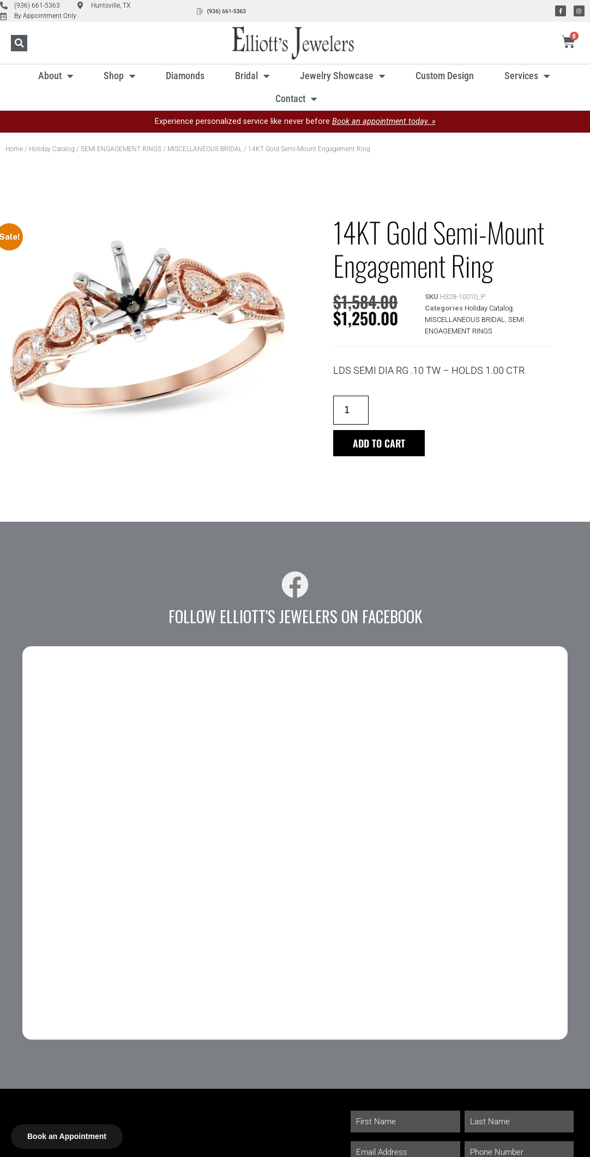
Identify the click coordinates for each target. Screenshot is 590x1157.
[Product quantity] (351, 410)
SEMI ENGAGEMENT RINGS (121, 149)
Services (527, 75)
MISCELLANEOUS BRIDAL (204, 149)
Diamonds (185, 75)
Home (14, 149)
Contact (296, 98)
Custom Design (445, 75)
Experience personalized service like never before (295, 121)
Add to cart (379, 443)
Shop (119, 75)
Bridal (252, 75)
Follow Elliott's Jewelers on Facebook (295, 616)
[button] (19, 43)
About (55, 75)
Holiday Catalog (52, 149)
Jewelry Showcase (342, 75)
